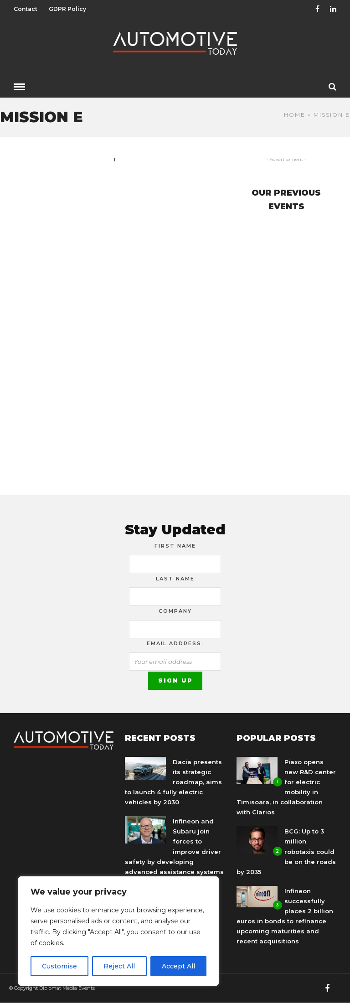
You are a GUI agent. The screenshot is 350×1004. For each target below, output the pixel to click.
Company (175, 611)
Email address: (175, 643)
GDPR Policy (67, 8)
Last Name (175, 578)
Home (294, 114)
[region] (118, 931)
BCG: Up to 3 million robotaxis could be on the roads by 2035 (286, 851)
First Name (175, 546)
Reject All (119, 966)
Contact (25, 8)
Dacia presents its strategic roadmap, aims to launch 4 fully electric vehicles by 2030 (173, 782)
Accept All (178, 966)
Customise (59, 966)
